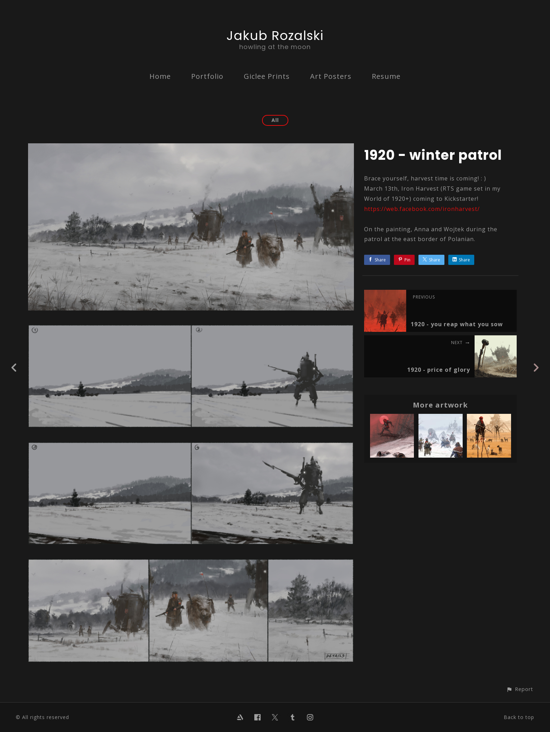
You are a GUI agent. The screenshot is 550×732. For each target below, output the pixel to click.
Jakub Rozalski (275, 36)
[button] (519, 689)
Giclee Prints (267, 76)
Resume (386, 76)
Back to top (519, 717)
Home (160, 76)
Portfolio (207, 76)
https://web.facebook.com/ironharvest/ (422, 209)
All (275, 120)
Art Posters (330, 76)
